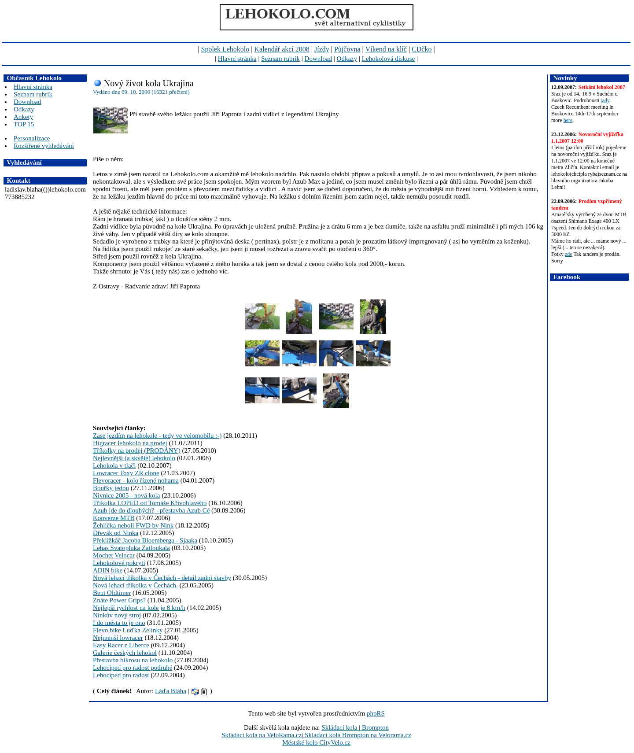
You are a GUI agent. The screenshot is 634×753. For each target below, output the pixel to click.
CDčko (421, 49)
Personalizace (32, 138)
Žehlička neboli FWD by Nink (133, 525)
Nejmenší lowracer (118, 637)
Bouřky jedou (111, 487)
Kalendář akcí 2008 (282, 49)
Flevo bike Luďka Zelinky (127, 630)
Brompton (374, 727)
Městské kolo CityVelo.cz (316, 742)
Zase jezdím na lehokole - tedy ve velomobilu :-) (157, 435)
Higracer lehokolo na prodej (130, 443)
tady (605, 100)
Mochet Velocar (114, 555)
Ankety (23, 116)
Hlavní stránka (237, 58)
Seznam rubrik (280, 58)
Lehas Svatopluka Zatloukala (131, 547)
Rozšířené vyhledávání (44, 145)
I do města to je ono (119, 622)
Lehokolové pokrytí (119, 562)
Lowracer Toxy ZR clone (126, 472)
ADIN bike (107, 570)
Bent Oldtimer (112, 592)
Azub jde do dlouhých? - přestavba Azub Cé (151, 510)
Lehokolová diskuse (388, 58)
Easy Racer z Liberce (121, 645)
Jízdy (321, 49)
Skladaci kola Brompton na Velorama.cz (357, 734)
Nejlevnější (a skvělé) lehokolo (134, 457)
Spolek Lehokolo (225, 49)
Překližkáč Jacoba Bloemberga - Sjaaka (145, 540)
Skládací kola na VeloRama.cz (261, 734)
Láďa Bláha (170, 690)
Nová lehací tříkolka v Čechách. (135, 585)
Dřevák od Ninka (115, 532)
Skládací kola (340, 727)
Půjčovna (347, 49)
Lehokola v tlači (114, 465)
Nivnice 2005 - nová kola (126, 495)
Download (318, 58)
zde (568, 254)
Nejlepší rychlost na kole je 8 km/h (139, 607)
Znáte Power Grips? (119, 600)
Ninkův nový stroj (117, 615)
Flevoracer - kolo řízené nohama (136, 480)
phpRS (376, 713)
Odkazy (347, 58)
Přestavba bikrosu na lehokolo (133, 660)
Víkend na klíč (386, 49)
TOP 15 (24, 124)
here (568, 120)
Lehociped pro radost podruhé (132, 667)
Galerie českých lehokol (125, 652)
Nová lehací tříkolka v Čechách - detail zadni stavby (162, 577)
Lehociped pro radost (121, 675)
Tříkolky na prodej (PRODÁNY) (137, 450)
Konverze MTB (114, 517)
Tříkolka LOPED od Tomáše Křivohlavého (150, 502)
